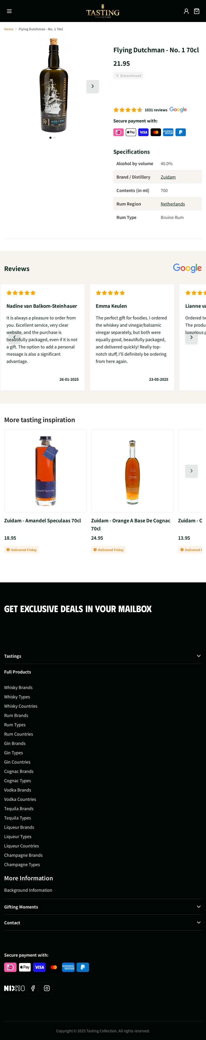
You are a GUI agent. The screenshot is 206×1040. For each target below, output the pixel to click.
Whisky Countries (20, 706)
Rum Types (14, 724)
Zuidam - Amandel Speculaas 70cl (42, 520)
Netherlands (173, 204)
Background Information (28, 890)
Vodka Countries (20, 799)
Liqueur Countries (21, 846)
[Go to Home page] (103, 11)
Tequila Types (17, 818)
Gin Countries (17, 762)
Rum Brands (16, 715)
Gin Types (13, 752)
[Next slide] (92, 86)
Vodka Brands (17, 790)
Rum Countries (18, 734)
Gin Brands (14, 743)
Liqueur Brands (19, 827)
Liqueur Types (17, 836)
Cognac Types (17, 780)
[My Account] (186, 11)
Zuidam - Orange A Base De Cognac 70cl (130, 524)
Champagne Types (22, 864)
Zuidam (168, 177)
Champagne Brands (23, 855)
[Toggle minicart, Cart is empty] (197, 11)
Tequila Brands (18, 808)
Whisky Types (17, 696)
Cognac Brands (18, 771)
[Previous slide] (14, 337)
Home (8, 29)
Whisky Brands (18, 687)
